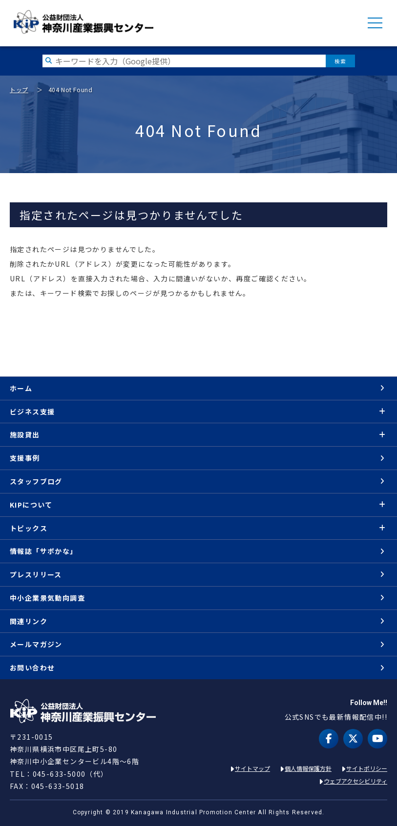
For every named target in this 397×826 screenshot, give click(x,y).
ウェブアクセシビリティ (355, 781)
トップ (19, 89)
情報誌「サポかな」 (44, 551)
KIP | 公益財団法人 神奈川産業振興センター (83, 22)
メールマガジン (36, 644)
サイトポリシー (366, 768)
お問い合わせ (32, 667)
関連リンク (28, 621)
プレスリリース (36, 574)
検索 (340, 61)
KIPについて (31, 505)
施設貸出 (25, 434)
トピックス (28, 528)
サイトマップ (252, 768)
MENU (375, 23)
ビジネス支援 (32, 411)
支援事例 (25, 458)
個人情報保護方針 (308, 768)
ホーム (21, 388)
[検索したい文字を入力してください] (184, 61)
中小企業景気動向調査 (47, 598)
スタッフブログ (36, 481)
